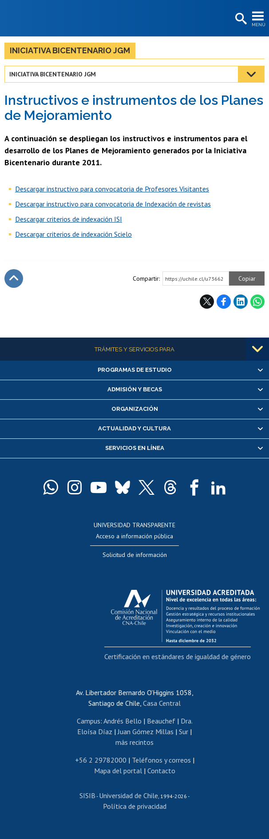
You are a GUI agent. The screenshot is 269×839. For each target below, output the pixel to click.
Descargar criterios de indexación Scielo (73, 234)
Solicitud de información (135, 555)
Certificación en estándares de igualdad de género (177, 656)
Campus (88, 720)
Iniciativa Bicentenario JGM (70, 50)
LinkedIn (241, 302)
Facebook (223, 301)
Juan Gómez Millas (146, 731)
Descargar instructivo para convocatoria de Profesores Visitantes (112, 188)
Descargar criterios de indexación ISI (68, 219)
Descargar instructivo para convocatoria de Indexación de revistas (113, 203)
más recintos (134, 742)
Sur (183, 731)
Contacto (161, 770)
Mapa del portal (118, 770)
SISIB (87, 795)
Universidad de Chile (128, 795)
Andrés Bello (122, 720)
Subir (13, 278)
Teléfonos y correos (161, 759)
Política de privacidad (134, 806)
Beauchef (161, 720)
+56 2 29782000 (101, 759)
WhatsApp (257, 301)
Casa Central (162, 703)
